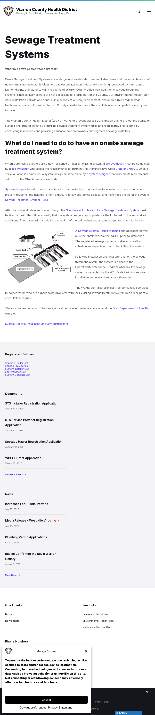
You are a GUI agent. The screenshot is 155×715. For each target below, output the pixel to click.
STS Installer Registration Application (31, 403)
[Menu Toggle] (138, 11)
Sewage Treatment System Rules (26, 199)
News (8, 614)
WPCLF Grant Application (23, 458)
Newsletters (12, 620)
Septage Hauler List (16, 363)
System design (14, 189)
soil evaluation (115, 163)
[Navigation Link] (8, 653)
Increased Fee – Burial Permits (26, 504)
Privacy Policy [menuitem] (101, 701)
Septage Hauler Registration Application (33, 441)
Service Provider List (17, 365)
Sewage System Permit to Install (99, 231)
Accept (46, 700)
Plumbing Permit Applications (26, 537)
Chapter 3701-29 (126, 168)
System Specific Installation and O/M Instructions (37, 324)
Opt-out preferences (33, 707)
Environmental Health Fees (98, 620)
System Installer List (17, 368)
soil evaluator (20, 168)
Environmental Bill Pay (95, 614)
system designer (99, 174)
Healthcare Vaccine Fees (97, 627)
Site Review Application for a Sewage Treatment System (102, 210)
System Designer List (17, 374)
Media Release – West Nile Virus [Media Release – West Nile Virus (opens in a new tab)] (28, 520)
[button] (86, 651)
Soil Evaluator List (15, 371)
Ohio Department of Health (130, 308)
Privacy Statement (60, 707)
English (121, 713)
